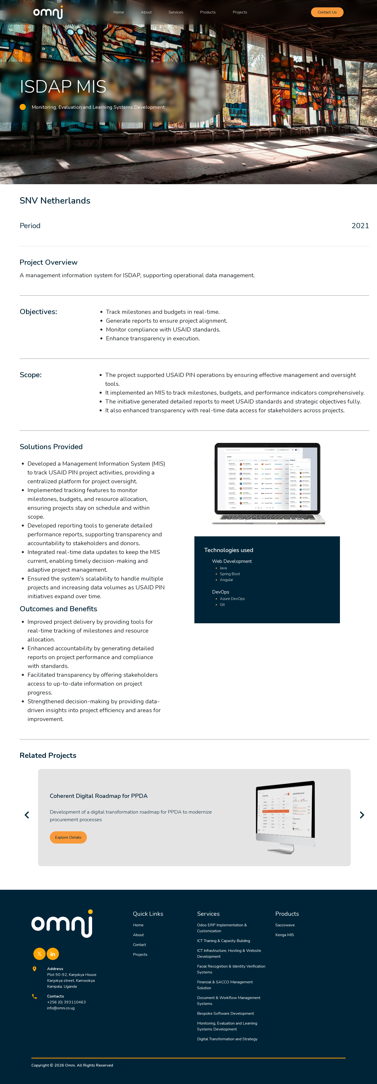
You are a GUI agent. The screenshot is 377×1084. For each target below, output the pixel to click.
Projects (240, 12)
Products (208, 12)
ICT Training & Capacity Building (223, 941)
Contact (139, 944)
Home (119, 12)
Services (176, 12)
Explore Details (68, 837)
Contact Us (327, 12)
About (146, 12)
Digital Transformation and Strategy (227, 1039)
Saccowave (285, 925)
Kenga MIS (284, 935)
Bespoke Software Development (225, 1013)
